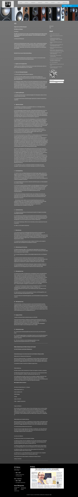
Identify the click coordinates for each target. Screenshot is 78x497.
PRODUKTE (40, 2)
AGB (50, 27)
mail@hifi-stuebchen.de (20, 474)
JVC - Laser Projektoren (54, 62)
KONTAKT (53, 2)
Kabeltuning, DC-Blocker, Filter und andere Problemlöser (56, 53)
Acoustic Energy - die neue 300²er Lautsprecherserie (55, 56)
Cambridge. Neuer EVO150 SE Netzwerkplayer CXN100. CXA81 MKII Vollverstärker (56, 39)
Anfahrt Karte (16, 491)
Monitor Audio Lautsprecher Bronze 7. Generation (56, 48)
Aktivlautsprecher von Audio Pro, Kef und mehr (57, 65)
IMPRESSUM (65, 2)
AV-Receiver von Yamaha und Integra (56, 58)
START (21, 2)
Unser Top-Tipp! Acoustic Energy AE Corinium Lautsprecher (56, 67)
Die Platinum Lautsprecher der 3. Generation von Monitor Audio (55, 60)
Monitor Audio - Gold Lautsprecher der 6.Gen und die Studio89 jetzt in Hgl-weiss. (57, 51)
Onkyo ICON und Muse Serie (54, 34)
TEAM (59, 2)
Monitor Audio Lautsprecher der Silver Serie (56, 36)
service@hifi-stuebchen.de (20, 482)
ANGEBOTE (33, 2)
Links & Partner (37, 494)
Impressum (47, 494)
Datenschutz (51, 26)
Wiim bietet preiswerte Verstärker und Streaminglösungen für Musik (56, 45)
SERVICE (46, 2)
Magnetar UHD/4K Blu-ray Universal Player (56, 43)
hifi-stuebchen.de (19, 476)
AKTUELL (26, 2)
